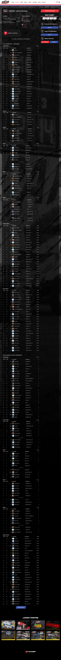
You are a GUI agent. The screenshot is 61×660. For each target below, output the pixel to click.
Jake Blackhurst (17, 59)
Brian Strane (17, 412)
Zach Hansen (17, 390)
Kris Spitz (16, 64)
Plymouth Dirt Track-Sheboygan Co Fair (51, 24)
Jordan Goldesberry (18, 67)
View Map (25, 22)
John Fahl (16, 86)
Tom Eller (17, 414)
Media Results (21, 607)
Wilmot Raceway (49, 38)
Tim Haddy (16, 159)
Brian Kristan (17, 371)
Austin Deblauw (17, 88)
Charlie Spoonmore (18, 395)
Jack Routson (17, 103)
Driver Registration (50, 10)
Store (39, 2)
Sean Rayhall (17, 140)
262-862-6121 (25, 17)
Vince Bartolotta (18, 385)
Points (21, 2)
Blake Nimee (17, 57)
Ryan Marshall (17, 373)
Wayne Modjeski (17, 218)
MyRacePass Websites (30, 652)
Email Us (24, 24)
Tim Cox (16, 368)
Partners (35, 2)
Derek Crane (17, 363)
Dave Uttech (17, 96)
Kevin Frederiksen (18, 439)
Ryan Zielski (17, 366)
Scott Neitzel (17, 62)
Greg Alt (16, 417)
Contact (44, 2)
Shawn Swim (17, 402)
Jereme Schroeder (18, 91)
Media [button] (25, 2)
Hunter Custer (17, 81)
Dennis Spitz (17, 392)
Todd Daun (16, 74)
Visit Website (25, 26)
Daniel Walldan (18, 442)
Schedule (17, 2)
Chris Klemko (17, 98)
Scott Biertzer (17, 105)
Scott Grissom (17, 388)
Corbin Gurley (17, 79)
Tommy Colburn (18, 397)
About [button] (29, 2)
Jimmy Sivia (17, 380)
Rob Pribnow (17, 76)
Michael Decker (17, 93)
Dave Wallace (17, 444)
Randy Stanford (18, 447)
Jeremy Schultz (17, 69)
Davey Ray (17, 361)
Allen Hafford (17, 407)
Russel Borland (17, 108)
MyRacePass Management (30, 653)
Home (13, 2)
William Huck (17, 409)
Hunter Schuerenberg (18, 52)
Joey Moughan (17, 55)
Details (49, 27)
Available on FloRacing (12, 33)
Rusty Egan (17, 378)
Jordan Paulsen (18, 383)
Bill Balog (16, 50)
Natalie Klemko (18, 400)
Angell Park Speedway (50, 31)
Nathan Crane (17, 423)
